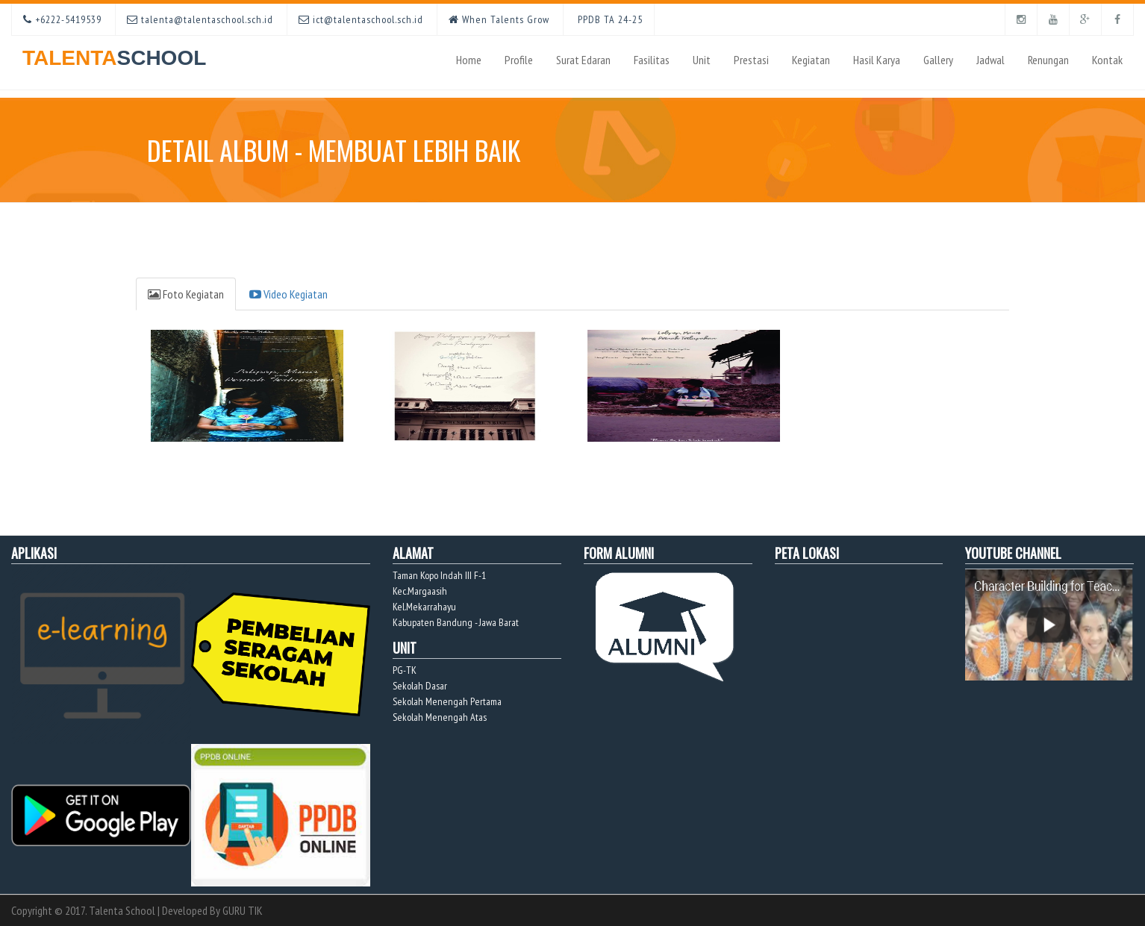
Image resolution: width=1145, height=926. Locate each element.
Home (468, 59)
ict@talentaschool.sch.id (361, 19)
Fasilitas (652, 59)
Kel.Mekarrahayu (424, 606)
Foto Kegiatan (186, 294)
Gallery (938, 59)
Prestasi (751, 59)
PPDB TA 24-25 (609, 19)
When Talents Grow (499, 19)
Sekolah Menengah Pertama (447, 701)
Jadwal (990, 59)
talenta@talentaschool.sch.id (200, 19)
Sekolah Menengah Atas (440, 717)
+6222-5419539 (62, 19)
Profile (519, 59)
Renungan (1048, 59)
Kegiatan (811, 59)
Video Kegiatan (288, 294)
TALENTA (114, 52)
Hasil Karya (876, 59)
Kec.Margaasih (420, 591)
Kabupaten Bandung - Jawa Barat (456, 622)
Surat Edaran (583, 59)
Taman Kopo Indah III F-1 (439, 575)
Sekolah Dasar (420, 685)
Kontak (1107, 59)
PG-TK (404, 670)
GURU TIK (242, 910)
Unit (702, 59)
